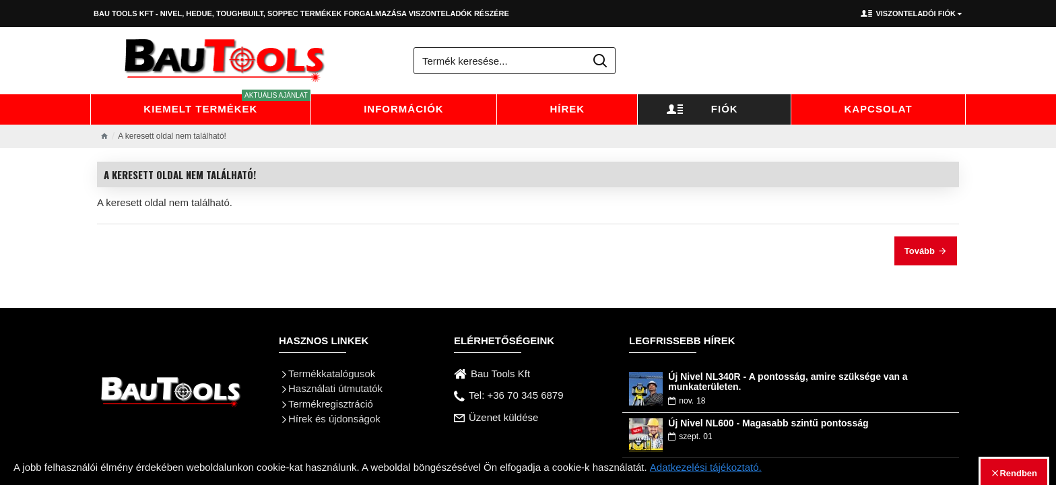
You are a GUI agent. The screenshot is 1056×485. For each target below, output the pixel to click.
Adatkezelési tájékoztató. (706, 467)
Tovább (919, 251)
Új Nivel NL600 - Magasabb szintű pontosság (768, 423)
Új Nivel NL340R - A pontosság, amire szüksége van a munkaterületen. (787, 382)
